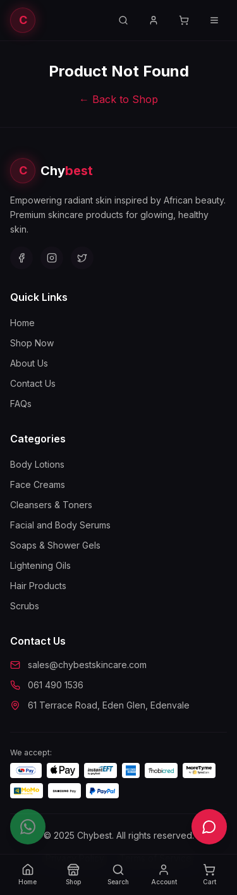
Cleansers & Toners (51, 504)
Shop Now (32, 343)
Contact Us (33, 383)
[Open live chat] (209, 826)
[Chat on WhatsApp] (28, 826)
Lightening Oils (40, 565)
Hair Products (38, 585)
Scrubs (24, 605)
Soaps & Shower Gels (55, 545)
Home (22, 322)
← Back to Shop (118, 99)
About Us (29, 363)
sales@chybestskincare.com (87, 664)
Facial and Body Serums (60, 525)
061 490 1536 (55, 684)
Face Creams (37, 484)
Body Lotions (37, 464)
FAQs (21, 403)
